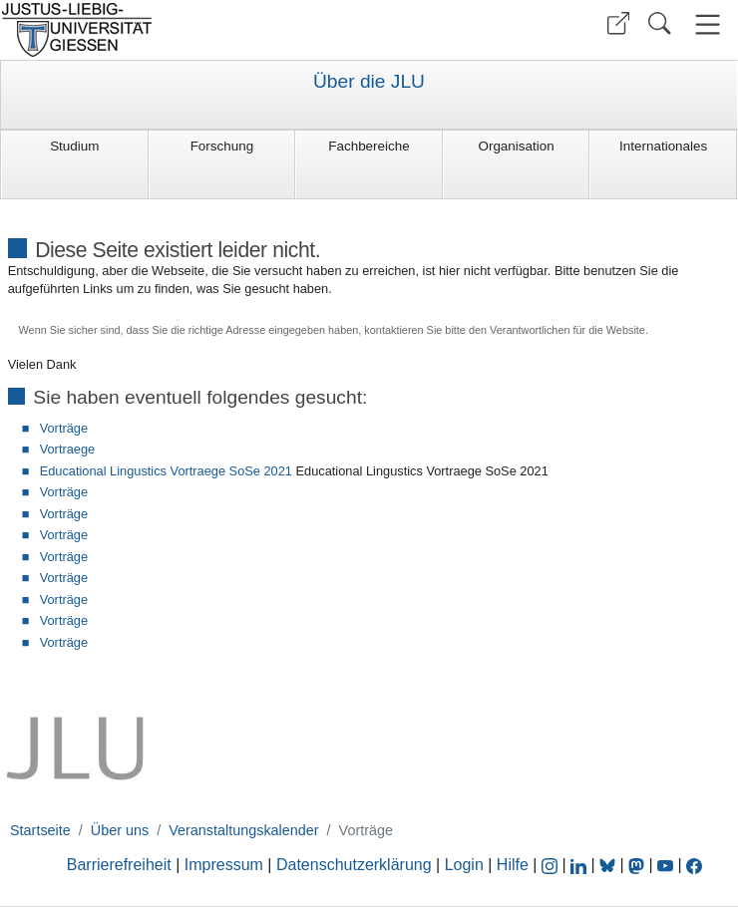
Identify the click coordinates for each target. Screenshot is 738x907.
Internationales (663, 146)
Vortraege (68, 449)
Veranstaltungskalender (243, 830)
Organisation (516, 146)
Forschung (222, 146)
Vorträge (64, 428)
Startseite (40, 830)
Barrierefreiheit (119, 864)
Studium (74, 146)
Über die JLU (369, 82)
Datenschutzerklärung (354, 864)
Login (467, 864)
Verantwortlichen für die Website (567, 330)
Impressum (223, 864)
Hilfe (513, 864)
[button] (618, 23)
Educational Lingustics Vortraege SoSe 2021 (166, 470)
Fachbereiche (368, 146)
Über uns (120, 830)
